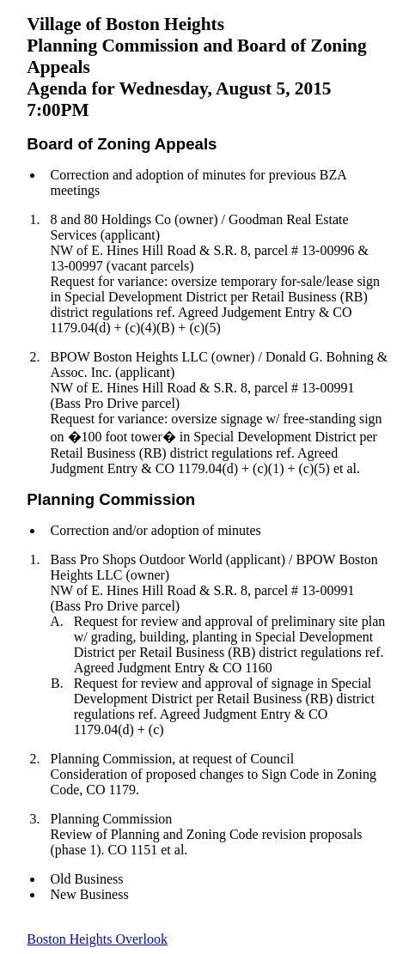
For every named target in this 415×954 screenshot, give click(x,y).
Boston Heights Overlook (97, 939)
